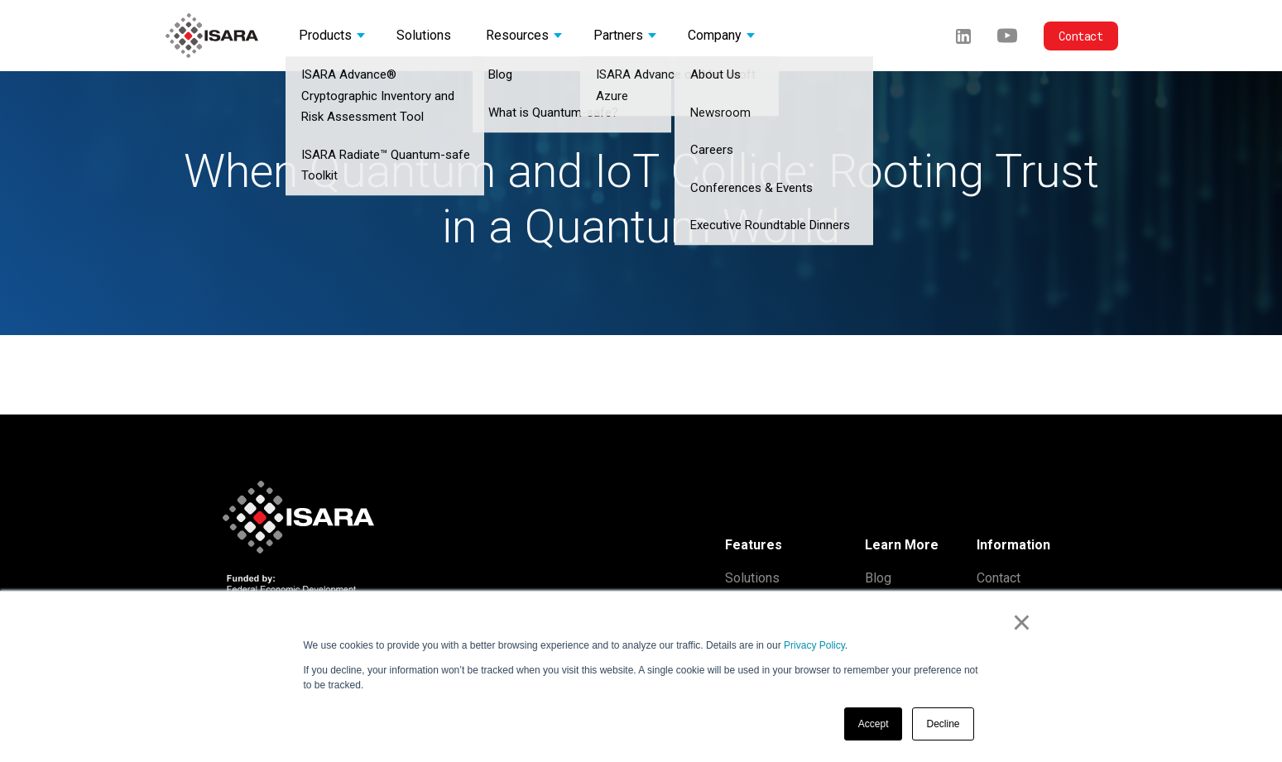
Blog (878, 578)
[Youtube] (1007, 35)
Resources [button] (517, 35)
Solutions (752, 578)
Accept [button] (873, 724)
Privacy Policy (814, 645)
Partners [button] (618, 35)
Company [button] (715, 35)
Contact (1080, 36)
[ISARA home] (212, 35)
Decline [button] (942, 724)
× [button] (1021, 622)
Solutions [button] (423, 35)
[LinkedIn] (963, 35)
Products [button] (325, 35)
